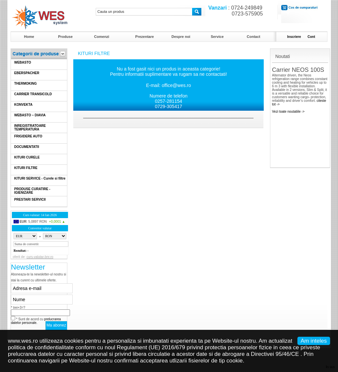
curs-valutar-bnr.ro (39, 257)
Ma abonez (56, 325)
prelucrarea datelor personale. (36, 321)
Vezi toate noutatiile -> (288, 111)
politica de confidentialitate (41, 347)
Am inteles (314, 341)
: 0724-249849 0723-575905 (234, 10)
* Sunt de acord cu (36, 321)
